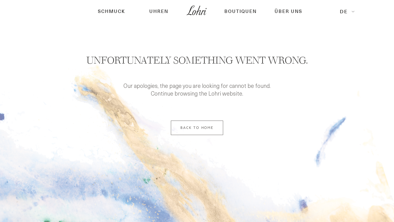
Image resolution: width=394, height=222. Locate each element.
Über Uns (288, 11)
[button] (111, 11)
